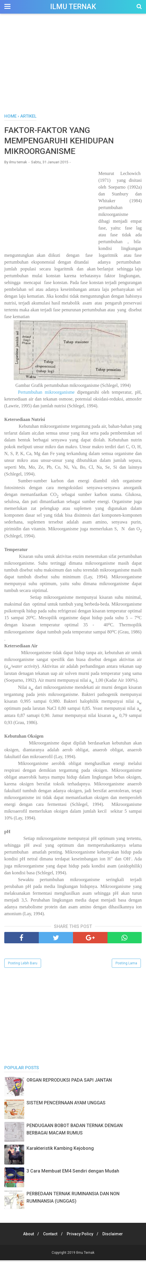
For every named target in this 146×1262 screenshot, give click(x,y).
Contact (49, 1235)
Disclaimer (115, 1235)
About (26, 1235)
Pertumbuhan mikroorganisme (46, 393)
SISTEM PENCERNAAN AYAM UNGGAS (66, 1104)
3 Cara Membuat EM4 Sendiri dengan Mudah (73, 1172)
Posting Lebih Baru (22, 965)
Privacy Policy (81, 1235)
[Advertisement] (73, 65)
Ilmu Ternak (73, 7)
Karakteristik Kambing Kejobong (60, 1150)
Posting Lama (126, 965)
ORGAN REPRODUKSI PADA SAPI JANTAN (69, 1081)
